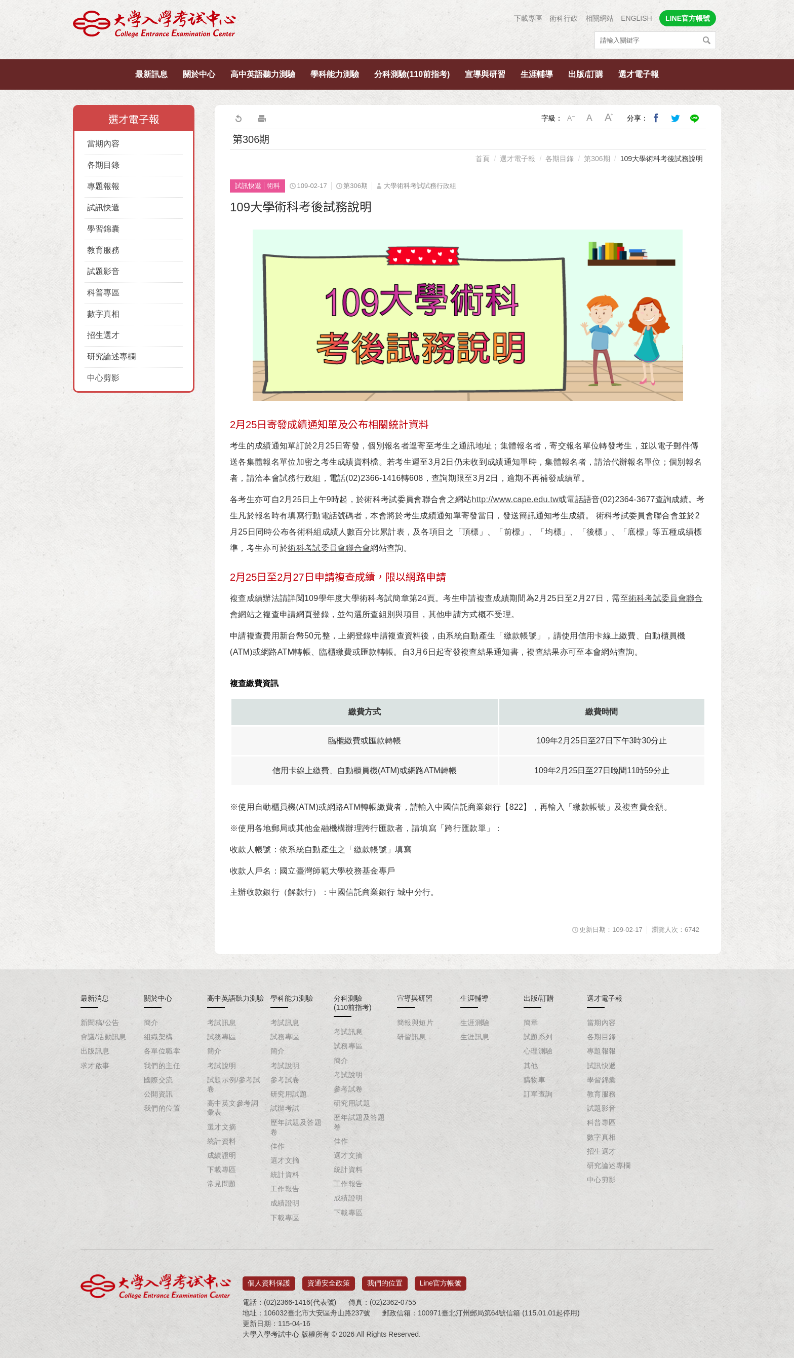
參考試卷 (285, 1080)
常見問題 (221, 1184)
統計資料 (221, 1141)
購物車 (534, 1080)
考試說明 (221, 1066)
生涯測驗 (475, 1022)
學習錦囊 (103, 228)
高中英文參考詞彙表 (232, 1107)
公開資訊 (158, 1094)
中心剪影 (103, 377)
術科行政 (563, 18)
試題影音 (103, 271)
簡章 (531, 1022)
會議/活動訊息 (104, 1037)
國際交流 (158, 1080)
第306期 (597, 159)
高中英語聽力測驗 (262, 74)
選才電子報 (638, 74)
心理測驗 (538, 1051)
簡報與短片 (415, 1022)
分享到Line (695, 118)
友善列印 (262, 118)
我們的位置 (162, 1108)
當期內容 (103, 143)
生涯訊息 (475, 1037)
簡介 (151, 1022)
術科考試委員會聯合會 (329, 548)
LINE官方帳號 (687, 18)
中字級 (590, 118)
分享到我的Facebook (656, 118)
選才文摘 (221, 1127)
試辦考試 (285, 1108)
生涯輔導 (537, 74)
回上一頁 (238, 118)
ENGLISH (636, 18)
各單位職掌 (162, 1051)
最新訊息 (151, 74)
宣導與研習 (485, 74)
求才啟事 (95, 1066)
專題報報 (103, 186)
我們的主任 (162, 1066)
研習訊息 (411, 1037)
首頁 (482, 159)
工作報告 (285, 1189)
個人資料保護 (269, 1279)
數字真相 (103, 314)
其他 (531, 1066)
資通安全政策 (328, 1279)
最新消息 (95, 998)
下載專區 (528, 18)
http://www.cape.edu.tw (515, 499)
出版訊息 (95, 1051)
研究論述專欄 (111, 356)
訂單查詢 (538, 1094)
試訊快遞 (103, 207)
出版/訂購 (585, 74)
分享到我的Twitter (675, 118)
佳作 (277, 1146)
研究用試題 (288, 1094)
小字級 (571, 118)
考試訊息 (221, 1022)
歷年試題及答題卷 (296, 1127)
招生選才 (103, 335)
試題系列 (538, 1037)
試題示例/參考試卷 (233, 1084)
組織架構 (158, 1037)
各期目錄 (103, 165)
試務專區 (221, 1037)
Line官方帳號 (440, 1279)
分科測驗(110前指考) (412, 74)
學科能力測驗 (334, 74)
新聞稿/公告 (100, 1022)
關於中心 (199, 74)
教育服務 (103, 250)
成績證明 (221, 1155)
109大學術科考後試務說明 (661, 159)
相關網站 (599, 18)
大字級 (609, 118)
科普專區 (103, 292)
